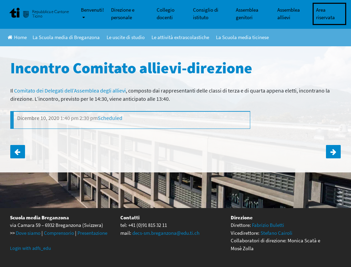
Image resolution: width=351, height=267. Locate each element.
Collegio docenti (165, 14)
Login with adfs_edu (30, 248)
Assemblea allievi (288, 14)
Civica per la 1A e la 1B (17, 151)
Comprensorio (59, 233)
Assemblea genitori (247, 14)
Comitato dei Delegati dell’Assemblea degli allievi (70, 90)
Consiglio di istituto (205, 14)
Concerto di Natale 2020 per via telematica (333, 151)
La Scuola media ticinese (242, 37)
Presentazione (92, 233)
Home (17, 37)
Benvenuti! (92, 10)
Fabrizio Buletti (268, 225)
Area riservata (325, 14)
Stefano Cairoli (276, 233)
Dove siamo (28, 233)
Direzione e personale (122, 14)
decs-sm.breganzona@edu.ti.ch (165, 233)
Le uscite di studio (126, 37)
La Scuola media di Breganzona (66, 37)
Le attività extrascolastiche (180, 37)
